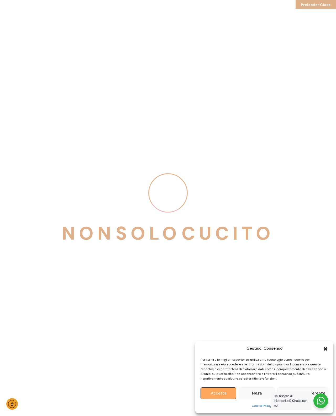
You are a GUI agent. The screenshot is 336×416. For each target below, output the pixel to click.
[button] (325, 348)
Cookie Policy (262, 406)
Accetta (218, 393)
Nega (257, 393)
